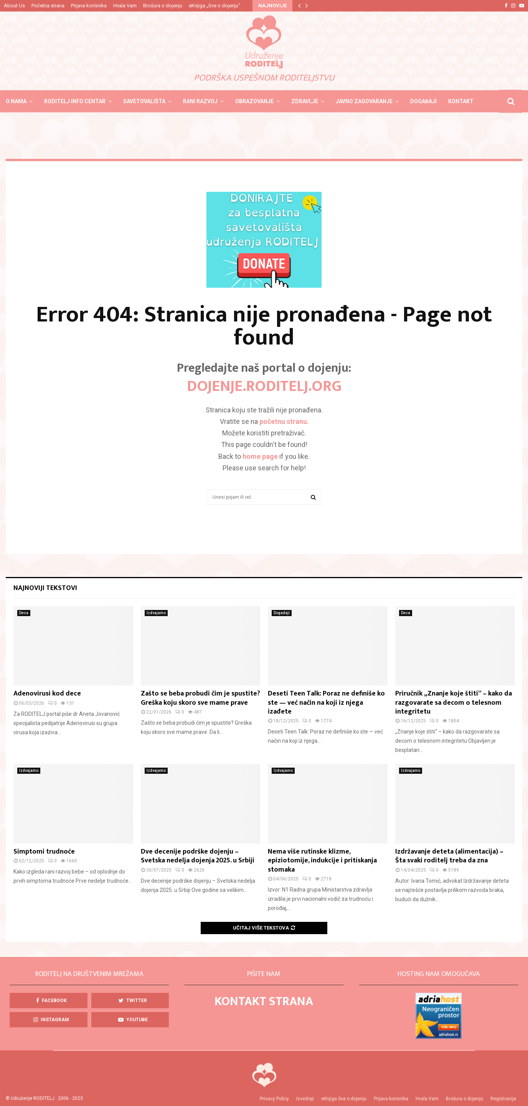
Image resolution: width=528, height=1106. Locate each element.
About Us (14, 5)
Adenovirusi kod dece (47, 693)
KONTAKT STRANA (263, 1001)
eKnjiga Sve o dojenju (343, 1098)
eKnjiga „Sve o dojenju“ (214, 5)
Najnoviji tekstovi (45, 588)
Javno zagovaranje (364, 101)
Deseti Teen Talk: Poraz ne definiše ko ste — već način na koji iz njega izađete (326, 702)
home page (260, 456)
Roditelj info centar (75, 101)
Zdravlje (304, 101)
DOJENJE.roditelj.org (264, 386)
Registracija (503, 1098)
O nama (16, 101)
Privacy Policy (274, 1098)
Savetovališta (144, 101)
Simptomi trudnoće (44, 851)
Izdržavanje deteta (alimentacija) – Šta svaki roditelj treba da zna (449, 856)
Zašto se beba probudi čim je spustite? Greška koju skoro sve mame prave (200, 698)
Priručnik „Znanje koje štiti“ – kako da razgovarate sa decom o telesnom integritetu (453, 702)
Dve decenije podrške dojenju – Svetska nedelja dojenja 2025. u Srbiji (197, 856)
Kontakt (461, 101)
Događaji (423, 101)
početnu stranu (283, 421)
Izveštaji (305, 1098)
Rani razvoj (200, 101)
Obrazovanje (254, 101)
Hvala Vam (125, 5)
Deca (23, 613)
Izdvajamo (156, 613)
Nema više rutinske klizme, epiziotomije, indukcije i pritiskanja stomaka (322, 860)
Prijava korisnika (89, 5)
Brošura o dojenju (162, 5)
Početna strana (47, 5)
